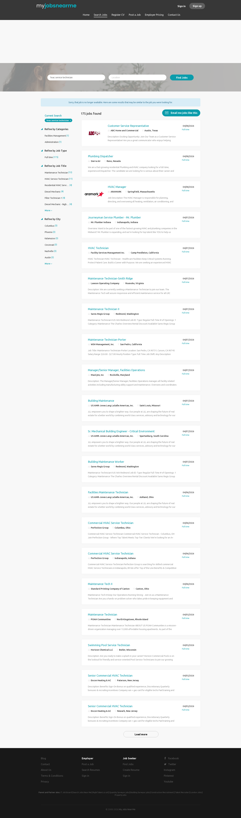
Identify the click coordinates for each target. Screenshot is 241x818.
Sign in (182, 6)
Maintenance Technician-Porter (107, 339)
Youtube (168, 781)
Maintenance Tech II (100, 583)
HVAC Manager (117, 186)
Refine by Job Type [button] (55, 150)
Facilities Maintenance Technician (108, 492)
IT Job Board (66, 792)
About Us (46, 769)
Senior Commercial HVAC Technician (110, 675)
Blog (43, 758)
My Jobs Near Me (127, 809)
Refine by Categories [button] (56, 129)
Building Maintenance (101, 400)
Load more (141, 734)
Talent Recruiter (182, 792)
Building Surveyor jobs (140, 792)
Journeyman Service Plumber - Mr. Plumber (114, 217)
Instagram (169, 769)
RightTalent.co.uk (100, 792)
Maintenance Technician (102, 614)
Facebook (173, 758)
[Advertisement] (120, 41)
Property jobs (120, 795)
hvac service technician (58, 120)
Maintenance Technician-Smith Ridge (110, 278)
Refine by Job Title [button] (55, 165)
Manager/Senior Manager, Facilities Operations (116, 370)
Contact (45, 764)
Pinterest (169, 775)
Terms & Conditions (52, 775)
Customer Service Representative (128, 125)
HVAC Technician (98, 248)
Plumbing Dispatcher (100, 156)
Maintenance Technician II (103, 309)
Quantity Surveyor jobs (119, 792)
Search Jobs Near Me (82, 792)
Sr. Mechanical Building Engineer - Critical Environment (121, 431)
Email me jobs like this (183, 112)
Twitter (172, 764)
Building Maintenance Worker (106, 461)
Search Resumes (91, 769)
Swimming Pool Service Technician (109, 645)
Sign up (197, 6)
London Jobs (195, 792)
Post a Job (88, 764)
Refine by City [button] (52, 219)
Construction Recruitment (162, 792)
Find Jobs (182, 77)
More (47, 210)
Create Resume (131, 769)
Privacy (45, 781)
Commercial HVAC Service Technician (110, 522)
